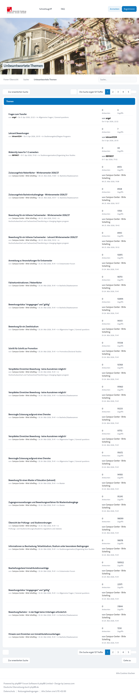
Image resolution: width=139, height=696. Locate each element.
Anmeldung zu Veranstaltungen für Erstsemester (30, 260)
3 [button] (118, 91)
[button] (134, 91)
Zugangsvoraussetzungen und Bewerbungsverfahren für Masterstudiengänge (43, 502)
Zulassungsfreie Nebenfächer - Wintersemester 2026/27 (33, 172)
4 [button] (123, 91)
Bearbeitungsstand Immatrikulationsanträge (28, 567)
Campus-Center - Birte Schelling (24, 175)
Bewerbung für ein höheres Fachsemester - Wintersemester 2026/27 (39, 215)
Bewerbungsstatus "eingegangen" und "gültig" (29, 304)
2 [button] (112, 91)
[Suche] (128, 79)
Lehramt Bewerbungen (18, 133)
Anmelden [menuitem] (114, 8)
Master (62, 483)
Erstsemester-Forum (67, 263)
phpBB (18, 683)
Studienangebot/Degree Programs (57, 136)
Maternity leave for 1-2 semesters (23, 152)
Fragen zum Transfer (17, 114)
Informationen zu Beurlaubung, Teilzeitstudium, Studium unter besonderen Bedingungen (48, 546)
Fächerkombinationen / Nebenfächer (25, 282)
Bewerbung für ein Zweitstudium (23, 326)
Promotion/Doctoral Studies (70, 351)
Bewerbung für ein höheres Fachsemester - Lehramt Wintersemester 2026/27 (42, 237)
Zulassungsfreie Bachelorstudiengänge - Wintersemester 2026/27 (37, 194)
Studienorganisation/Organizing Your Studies (58, 155)
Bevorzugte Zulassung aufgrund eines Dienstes (29, 414)
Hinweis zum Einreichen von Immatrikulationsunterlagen (34, 633)
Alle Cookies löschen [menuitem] (123, 672)
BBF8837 (15, 155)
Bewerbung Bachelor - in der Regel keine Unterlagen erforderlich (37, 611)
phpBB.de (34, 686)
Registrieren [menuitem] (129, 8)
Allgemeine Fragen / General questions (54, 117)
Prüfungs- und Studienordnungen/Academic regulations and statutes (35, 528)
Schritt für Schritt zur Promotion (23, 348)
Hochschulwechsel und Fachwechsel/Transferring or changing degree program (38, 221)
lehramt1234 (17, 136)
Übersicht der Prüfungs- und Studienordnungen (30, 522)
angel (14, 117)
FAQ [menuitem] (61, 8)
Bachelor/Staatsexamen (69, 175)
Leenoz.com (69, 683)
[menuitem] (44, 9)
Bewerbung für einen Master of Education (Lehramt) (31, 480)
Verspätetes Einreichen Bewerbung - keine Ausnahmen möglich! (37, 368)
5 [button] (128, 91)
